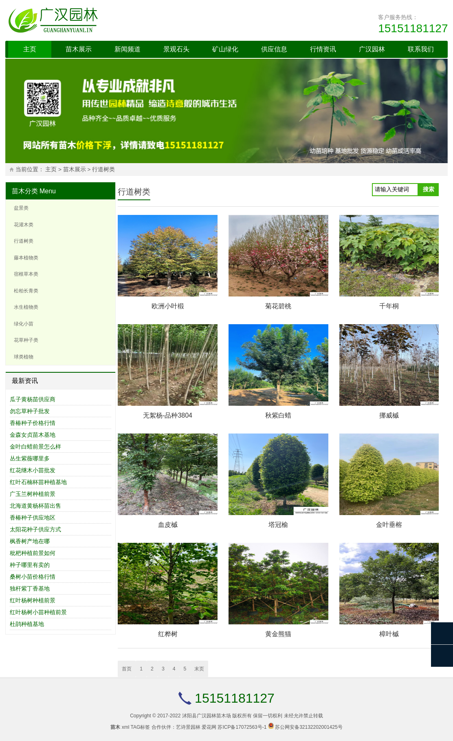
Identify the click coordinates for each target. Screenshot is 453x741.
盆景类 (21, 208)
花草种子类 (26, 340)
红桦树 (168, 633)
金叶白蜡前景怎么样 (35, 446)
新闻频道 (127, 49)
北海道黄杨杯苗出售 (35, 505)
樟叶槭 (389, 633)
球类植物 (23, 357)
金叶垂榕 (389, 524)
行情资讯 (323, 49)
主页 (29, 49)
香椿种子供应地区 (32, 517)
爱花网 (209, 727)
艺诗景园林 (188, 727)
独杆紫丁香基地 (30, 588)
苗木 (115, 727)
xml (126, 727)
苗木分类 (25, 191)
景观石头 (176, 49)
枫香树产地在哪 (30, 541)
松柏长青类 (26, 291)
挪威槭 (389, 415)
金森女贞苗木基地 (32, 434)
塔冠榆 (278, 524)
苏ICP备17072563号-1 (242, 727)
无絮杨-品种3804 (167, 415)
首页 (127, 669)
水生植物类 (26, 307)
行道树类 (103, 169)
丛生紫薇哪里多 (30, 458)
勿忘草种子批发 (30, 411)
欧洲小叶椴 (168, 306)
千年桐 (389, 306)
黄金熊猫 (278, 633)
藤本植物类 (26, 258)
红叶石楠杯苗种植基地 (38, 482)
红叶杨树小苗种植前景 (38, 612)
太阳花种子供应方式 (35, 529)
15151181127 (413, 28)
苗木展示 (79, 49)
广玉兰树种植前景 (32, 494)
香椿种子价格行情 (32, 423)
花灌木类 (23, 225)
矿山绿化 (225, 49)
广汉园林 (372, 49)
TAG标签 (140, 727)
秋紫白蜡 (278, 415)
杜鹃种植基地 (27, 624)
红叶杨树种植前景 (32, 600)
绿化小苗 (23, 324)
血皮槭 (168, 524)
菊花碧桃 (278, 306)
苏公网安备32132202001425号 (308, 727)
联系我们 (421, 49)
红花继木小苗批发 (32, 470)
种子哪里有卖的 (30, 565)
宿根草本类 (26, 274)
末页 (199, 669)
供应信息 (274, 49)
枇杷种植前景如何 (32, 553)
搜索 (428, 189)
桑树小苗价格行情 (32, 576)
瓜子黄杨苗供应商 (32, 399)
